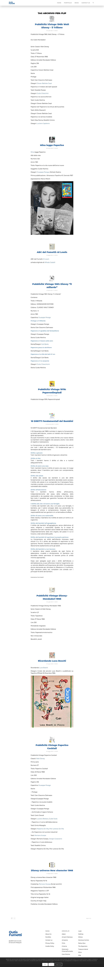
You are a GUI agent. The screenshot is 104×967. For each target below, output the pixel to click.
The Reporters (82, 946)
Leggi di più (58, 964)
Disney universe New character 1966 (52, 870)
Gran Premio (66, 954)
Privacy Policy (49, 943)
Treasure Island (83, 949)
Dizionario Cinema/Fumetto (67, 950)
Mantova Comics (83, 940)
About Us (48, 934)
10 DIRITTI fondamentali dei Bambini (52, 421)
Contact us (48, 940)
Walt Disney (40, 758)
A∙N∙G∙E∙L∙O (65, 931)
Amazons (65, 940)
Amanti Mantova (67, 937)
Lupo (80, 931)
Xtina (80, 952)
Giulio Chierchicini (43, 364)
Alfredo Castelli (50, 262)
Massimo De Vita (43, 829)
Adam (64, 934)
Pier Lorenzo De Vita (56, 829)
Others (80, 937)
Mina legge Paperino (52, 145)
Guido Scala (53, 819)
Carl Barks (45, 344)
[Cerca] (93, 3)
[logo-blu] (12, 3)
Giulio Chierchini (43, 93)
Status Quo (81, 943)
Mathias (80, 934)
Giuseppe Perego (43, 172)
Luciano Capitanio (43, 123)
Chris (63, 943)
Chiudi (51, 964)
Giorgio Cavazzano (55, 839)
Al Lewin (46, 259)
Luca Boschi (43, 668)
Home (47, 931)
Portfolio (48, 937)
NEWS (56, 30)
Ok (45, 964)
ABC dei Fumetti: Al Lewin (52, 252)
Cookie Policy (49, 946)
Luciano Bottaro (42, 819)
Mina (32, 152)
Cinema (64, 946)
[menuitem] (59, 3)
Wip (79, 955)
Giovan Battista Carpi (44, 83)
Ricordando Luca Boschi (52, 661)
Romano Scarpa (40, 835)
